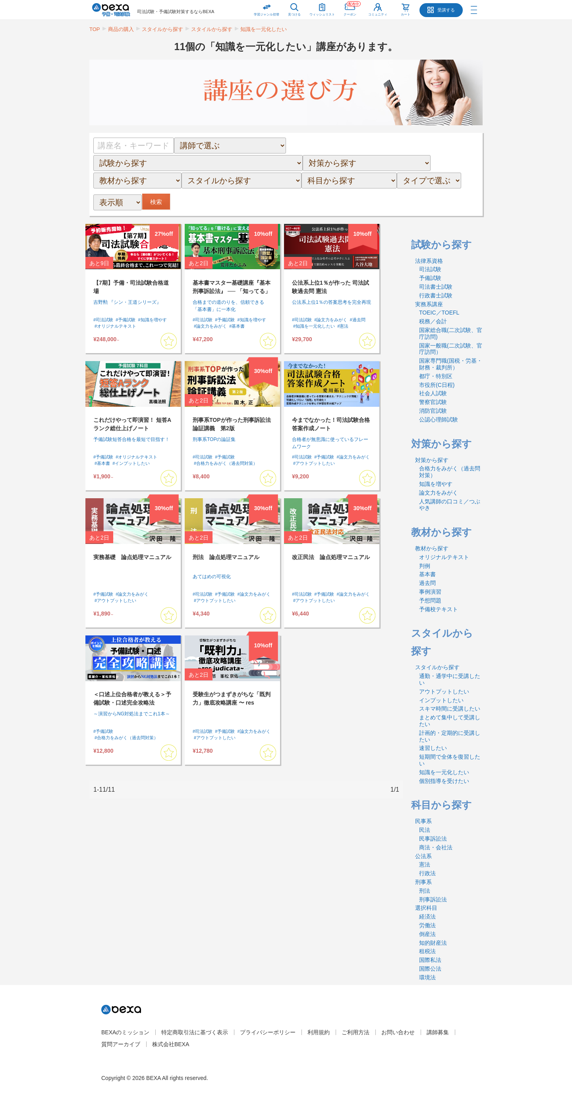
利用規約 (318, 1032)
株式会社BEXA (170, 1044)
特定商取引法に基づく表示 (194, 1032)
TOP (94, 29)
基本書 (427, 574)
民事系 (423, 821)
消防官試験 (433, 411)
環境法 (427, 977)
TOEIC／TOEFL (439, 312)
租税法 (427, 951)
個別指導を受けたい (444, 781)
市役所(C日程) (436, 385)
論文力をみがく (438, 492)
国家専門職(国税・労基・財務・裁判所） (450, 364)
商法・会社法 (435, 847)
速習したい (433, 748)
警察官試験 (433, 402)
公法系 (423, 856)
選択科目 (426, 908)
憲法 (424, 864)
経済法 (427, 916)
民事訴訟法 (433, 838)
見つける (294, 14)
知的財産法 (433, 943)
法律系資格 (429, 261)
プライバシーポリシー (268, 1032)
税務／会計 (433, 321)
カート (405, 14)
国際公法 (430, 968)
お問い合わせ (398, 1032)
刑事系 (423, 882)
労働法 (427, 925)
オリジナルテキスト (444, 557)
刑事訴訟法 (433, 899)
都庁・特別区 (435, 376)
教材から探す (431, 548)
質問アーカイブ (120, 1044)
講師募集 (438, 1032)
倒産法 (427, 934)
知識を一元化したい (263, 29)
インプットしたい (441, 700)
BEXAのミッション (125, 1032)
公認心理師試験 (438, 419)
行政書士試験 (435, 295)
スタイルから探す (162, 29)
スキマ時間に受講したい (449, 708)
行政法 (427, 873)
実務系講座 (429, 304)
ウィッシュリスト (322, 8)
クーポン (352, 8)
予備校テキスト (438, 609)
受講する (446, 10)
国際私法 (430, 960)
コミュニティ (377, 14)
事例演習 (430, 592)
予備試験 (430, 278)
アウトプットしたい (444, 691)
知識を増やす (435, 484)
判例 (424, 566)
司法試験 (430, 269)
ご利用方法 (355, 1032)
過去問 (427, 583)
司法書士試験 (435, 287)
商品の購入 (121, 29)
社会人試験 (433, 393)
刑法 (424, 891)
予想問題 (430, 600)
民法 (424, 830)
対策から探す (431, 460)
